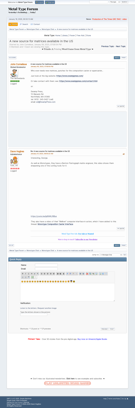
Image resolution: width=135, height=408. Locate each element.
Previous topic (107, 46)
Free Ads (80, 35)
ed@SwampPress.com (45, 102)
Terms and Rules (114, 399)
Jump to (95, 255)
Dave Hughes (17, 151)
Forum (72, 35)
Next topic (121, 46)
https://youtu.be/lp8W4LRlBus (44, 216)
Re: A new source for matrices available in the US (50, 151)
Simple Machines (25, 398)
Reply (117, 57)
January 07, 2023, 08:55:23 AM (42, 154)
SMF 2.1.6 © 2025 (13, 398)
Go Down (12, 57)
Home (57, 35)
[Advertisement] (67, 129)
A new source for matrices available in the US (49, 64)
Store (88, 35)
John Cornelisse (18, 64)
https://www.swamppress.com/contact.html (78, 81)
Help (105, 399)
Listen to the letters (28, 308)
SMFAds (9, 402)
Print (124, 57)
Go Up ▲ (125, 399)
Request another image (47, 308)
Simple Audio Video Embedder (17, 400)
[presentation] (38, 321)
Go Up (11, 245)
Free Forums (18, 402)
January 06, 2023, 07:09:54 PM (42, 66)
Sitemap (26, 402)
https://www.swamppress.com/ (69, 76)
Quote (120, 106)
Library (65, 35)
